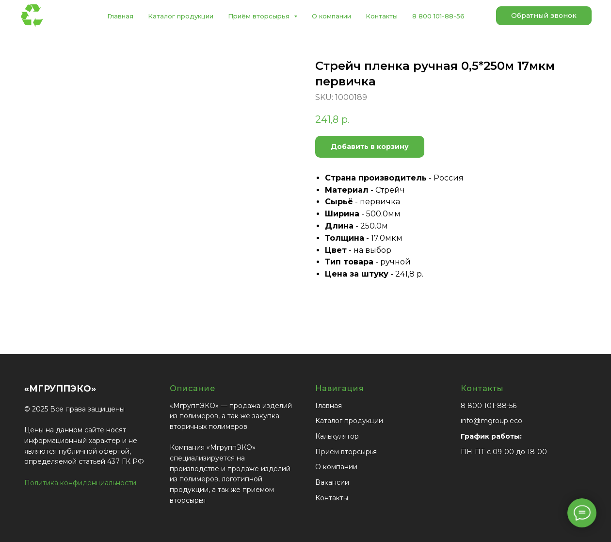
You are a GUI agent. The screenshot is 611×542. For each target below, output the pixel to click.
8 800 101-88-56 (438, 16)
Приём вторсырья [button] (259, 16)
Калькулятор (337, 436)
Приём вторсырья (346, 451)
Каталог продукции (180, 16)
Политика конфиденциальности (80, 482)
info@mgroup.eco (491, 420)
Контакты (382, 16)
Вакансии (332, 482)
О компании (331, 16)
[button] (544, 16)
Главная (120, 16)
